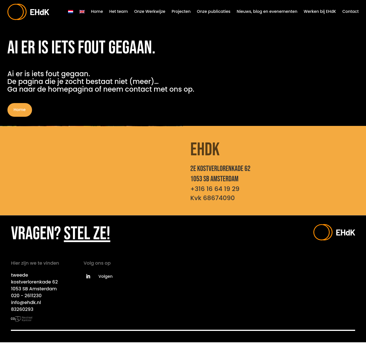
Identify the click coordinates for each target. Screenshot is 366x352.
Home (97, 11)
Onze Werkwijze (149, 11)
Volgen (105, 276)
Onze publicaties (213, 11)
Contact (350, 11)
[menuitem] (70, 11)
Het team (118, 11)
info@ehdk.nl (26, 302)
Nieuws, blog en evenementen (267, 11)
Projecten (181, 11)
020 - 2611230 (26, 295)
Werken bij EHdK (320, 11)
